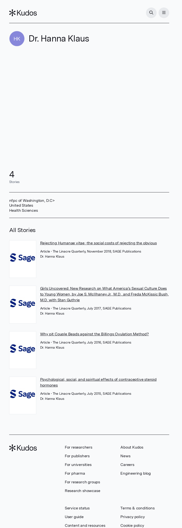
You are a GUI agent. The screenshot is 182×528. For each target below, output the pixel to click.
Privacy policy (132, 516)
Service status (77, 508)
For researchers (78, 447)
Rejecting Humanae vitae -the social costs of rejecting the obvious (98, 243)
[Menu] (164, 12)
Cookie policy (132, 525)
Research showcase (82, 490)
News (125, 456)
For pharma (75, 473)
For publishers (77, 456)
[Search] (151, 12)
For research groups (82, 482)
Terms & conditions (137, 508)
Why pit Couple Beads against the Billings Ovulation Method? (94, 334)
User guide (74, 516)
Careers (127, 464)
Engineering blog (135, 473)
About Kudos (131, 447)
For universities (78, 464)
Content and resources (85, 525)
